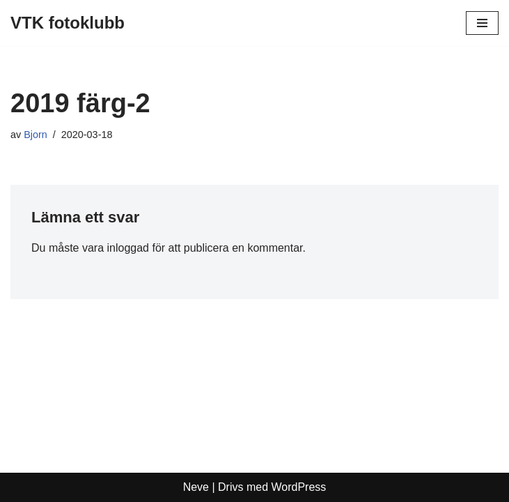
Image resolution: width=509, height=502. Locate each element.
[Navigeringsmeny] (482, 23)
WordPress (299, 487)
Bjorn (35, 134)
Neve (196, 487)
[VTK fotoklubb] (67, 23)
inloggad (128, 248)
